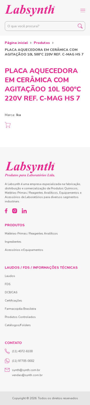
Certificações (13, 300)
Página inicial (16, 43)
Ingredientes (13, 242)
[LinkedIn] (24, 210)
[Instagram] (14, 210)
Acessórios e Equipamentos (24, 250)
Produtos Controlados (20, 317)
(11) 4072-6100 (19, 351)
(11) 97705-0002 (19, 360)
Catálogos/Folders (18, 325)
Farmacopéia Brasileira (20, 309)
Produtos (42, 43)
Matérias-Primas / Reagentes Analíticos (31, 233)
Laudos (10, 276)
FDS (7, 284)
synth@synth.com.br (26, 370)
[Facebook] (6, 210)
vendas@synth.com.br (27, 375)
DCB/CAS (11, 292)
